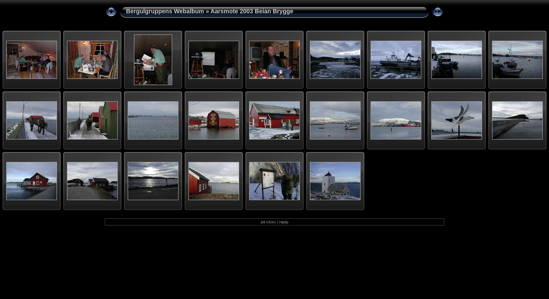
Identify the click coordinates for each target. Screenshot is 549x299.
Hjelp (283, 222)
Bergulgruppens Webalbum (165, 11)
